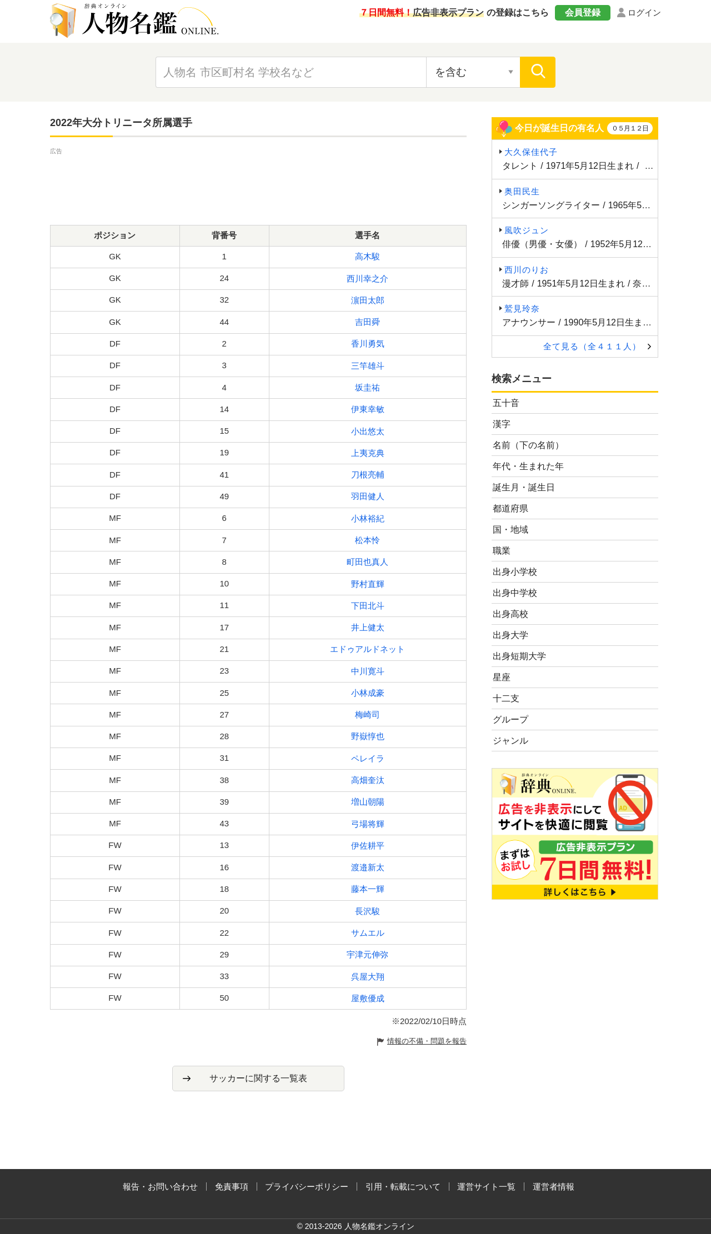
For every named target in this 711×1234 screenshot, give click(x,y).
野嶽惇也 (367, 736)
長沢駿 (367, 911)
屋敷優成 (367, 998)
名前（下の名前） (528, 445)
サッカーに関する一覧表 (258, 1078)
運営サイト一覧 (486, 1186)
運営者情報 (553, 1186)
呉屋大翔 (367, 976)
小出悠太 (367, 431)
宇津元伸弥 (367, 954)
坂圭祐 (367, 387)
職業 (501, 550)
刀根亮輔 (367, 474)
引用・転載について (402, 1186)
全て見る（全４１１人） (592, 346)
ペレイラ (367, 758)
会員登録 (582, 12)
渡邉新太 (367, 867)
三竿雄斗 (367, 365)
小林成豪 (367, 693)
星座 (501, 677)
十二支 (506, 698)
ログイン (644, 12)
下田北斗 (367, 605)
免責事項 (231, 1186)
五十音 (506, 403)
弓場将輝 (367, 824)
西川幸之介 (367, 278)
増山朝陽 (367, 801)
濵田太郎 (367, 300)
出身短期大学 (519, 656)
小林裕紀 (367, 518)
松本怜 (367, 540)
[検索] (537, 72)
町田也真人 (367, 561)
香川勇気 (367, 343)
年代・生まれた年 (528, 466)
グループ (510, 719)
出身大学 (510, 635)
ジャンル (510, 740)
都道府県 (510, 508)
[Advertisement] (258, 182)
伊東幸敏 (367, 409)
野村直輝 (367, 584)
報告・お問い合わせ (160, 1186)
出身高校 (510, 614)
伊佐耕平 (367, 845)
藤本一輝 (367, 889)
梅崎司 (367, 714)
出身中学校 (515, 593)
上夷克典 (367, 453)
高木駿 (367, 256)
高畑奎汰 (367, 780)
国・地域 (510, 529)
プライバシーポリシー (306, 1186)
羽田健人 (367, 496)
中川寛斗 (367, 671)
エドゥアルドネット (367, 649)
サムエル (367, 932)
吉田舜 (367, 322)
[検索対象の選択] (473, 72)
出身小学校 (515, 571)
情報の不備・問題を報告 (427, 1041)
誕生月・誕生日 (524, 487)
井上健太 (367, 627)
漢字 (501, 424)
